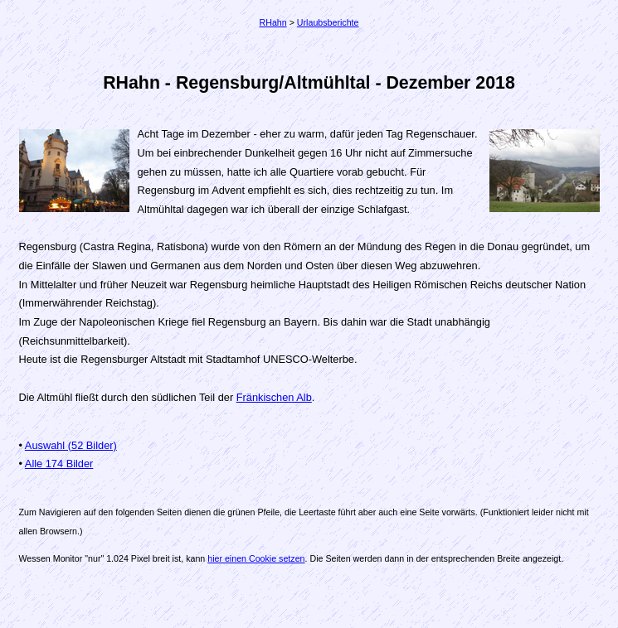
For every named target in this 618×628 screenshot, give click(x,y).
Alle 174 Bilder (59, 463)
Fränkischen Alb (274, 397)
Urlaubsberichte (328, 22)
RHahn (273, 22)
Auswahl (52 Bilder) (71, 445)
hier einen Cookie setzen (255, 558)
